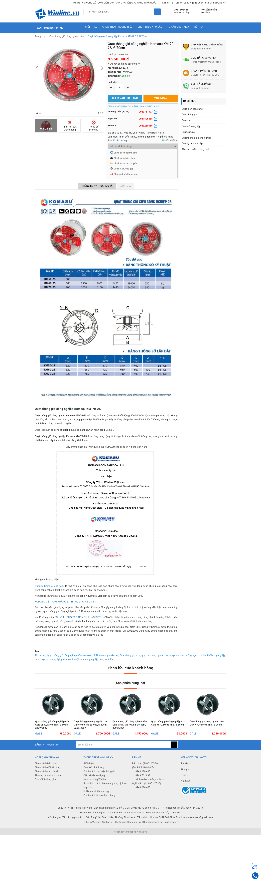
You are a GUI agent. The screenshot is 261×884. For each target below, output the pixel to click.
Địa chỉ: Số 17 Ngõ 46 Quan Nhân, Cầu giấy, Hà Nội (201, 2)
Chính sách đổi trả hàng (125, 152)
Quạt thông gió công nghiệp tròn (66, 36)
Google (185, 781)
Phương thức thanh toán (126, 174)
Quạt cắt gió (188, 132)
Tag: (37, 651)
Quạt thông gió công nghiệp (196, 138)
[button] (37, 113)
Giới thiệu (91, 26)
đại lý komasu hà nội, (68, 659)
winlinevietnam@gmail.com (150, 791)
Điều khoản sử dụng (94, 787)
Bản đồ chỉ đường (117, 140)
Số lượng (112, 82)
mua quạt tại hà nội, (45, 659)
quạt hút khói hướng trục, (183, 655)
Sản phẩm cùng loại (130, 682)
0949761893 (146, 111)
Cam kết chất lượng (94, 779)
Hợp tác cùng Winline (95, 791)
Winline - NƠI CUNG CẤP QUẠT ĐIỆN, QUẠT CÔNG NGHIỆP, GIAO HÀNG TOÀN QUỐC (114, 2)
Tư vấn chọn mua (178, 26)
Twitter (185, 786)
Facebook (186, 775)
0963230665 (146, 125)
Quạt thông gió (190, 114)
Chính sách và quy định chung (100, 807)
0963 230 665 (142, 783)
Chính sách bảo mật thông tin (99, 783)
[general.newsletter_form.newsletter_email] (123, 756)
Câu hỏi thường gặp (123, 168)
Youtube (185, 792)
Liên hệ (165, 2)
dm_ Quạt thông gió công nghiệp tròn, (62, 655)
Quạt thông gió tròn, (130, 655)
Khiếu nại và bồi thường (96, 803)
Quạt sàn (186, 120)
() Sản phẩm (209, 11)
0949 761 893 (142, 787)
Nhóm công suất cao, (107, 655)
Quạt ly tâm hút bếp (192, 143)
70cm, (38, 655)
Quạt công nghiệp (191, 126)
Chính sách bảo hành (124, 158)
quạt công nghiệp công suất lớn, (97, 659)
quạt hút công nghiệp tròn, (155, 655)
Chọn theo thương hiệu (117, 26)
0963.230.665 (142, 799)
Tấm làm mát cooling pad (195, 149)
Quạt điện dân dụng (192, 109)
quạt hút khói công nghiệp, (212, 655)
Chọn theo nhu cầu (149, 26)
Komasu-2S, (89, 655)
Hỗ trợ (198, 26)
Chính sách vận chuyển (125, 163)
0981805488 (181, 9)
